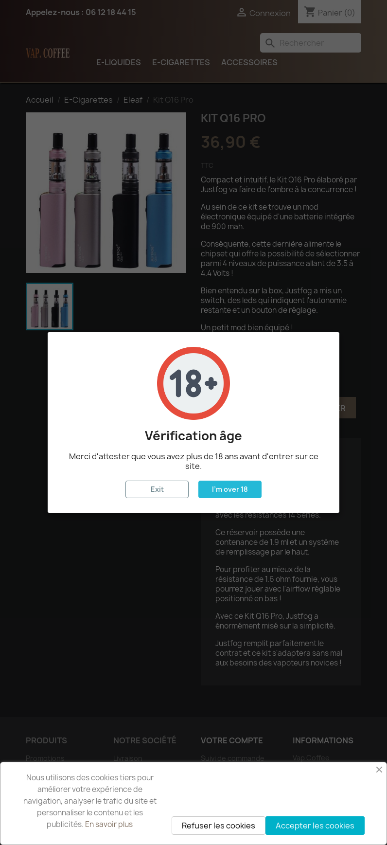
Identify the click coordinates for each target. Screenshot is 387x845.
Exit (157, 489)
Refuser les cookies (218, 825)
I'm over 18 (230, 489)
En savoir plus (109, 824)
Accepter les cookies (315, 825)
